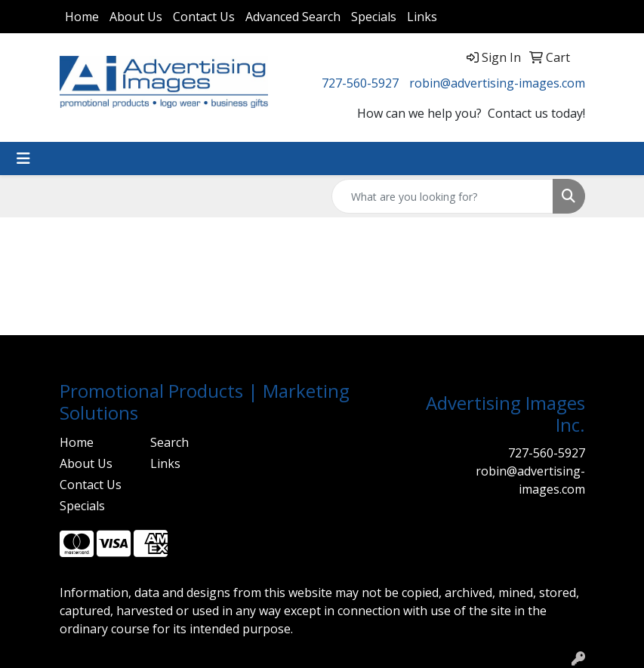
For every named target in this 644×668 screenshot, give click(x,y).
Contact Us (204, 16)
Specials (373, 16)
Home (82, 16)
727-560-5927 (360, 83)
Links (422, 16)
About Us (135, 16)
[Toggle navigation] (23, 158)
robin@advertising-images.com (497, 83)
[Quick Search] (442, 196)
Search (169, 442)
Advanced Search (292, 16)
